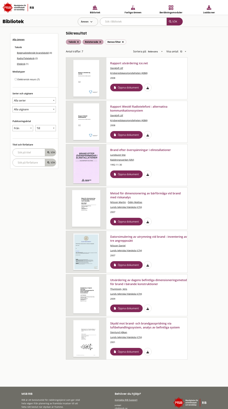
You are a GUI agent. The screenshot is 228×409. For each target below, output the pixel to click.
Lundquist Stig (118, 154)
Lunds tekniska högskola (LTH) (126, 207)
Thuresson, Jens (118, 288)
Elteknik (21, 63)
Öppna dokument (128, 87)
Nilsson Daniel (118, 245)
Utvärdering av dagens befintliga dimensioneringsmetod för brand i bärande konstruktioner (148, 282)
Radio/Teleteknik (26, 58)
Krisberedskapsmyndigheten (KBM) (129, 73)
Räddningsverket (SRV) (122, 159)
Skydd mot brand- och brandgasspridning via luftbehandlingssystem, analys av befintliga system (145, 325)
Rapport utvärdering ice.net (129, 63)
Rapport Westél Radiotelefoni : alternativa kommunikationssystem (138, 108)
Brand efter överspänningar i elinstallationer (140, 150)
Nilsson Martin (118, 202)
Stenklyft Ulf (116, 68)
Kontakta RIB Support (126, 399)
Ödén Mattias (135, 202)
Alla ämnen (19, 39)
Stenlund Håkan (118, 332)
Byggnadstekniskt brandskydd (33, 52)
